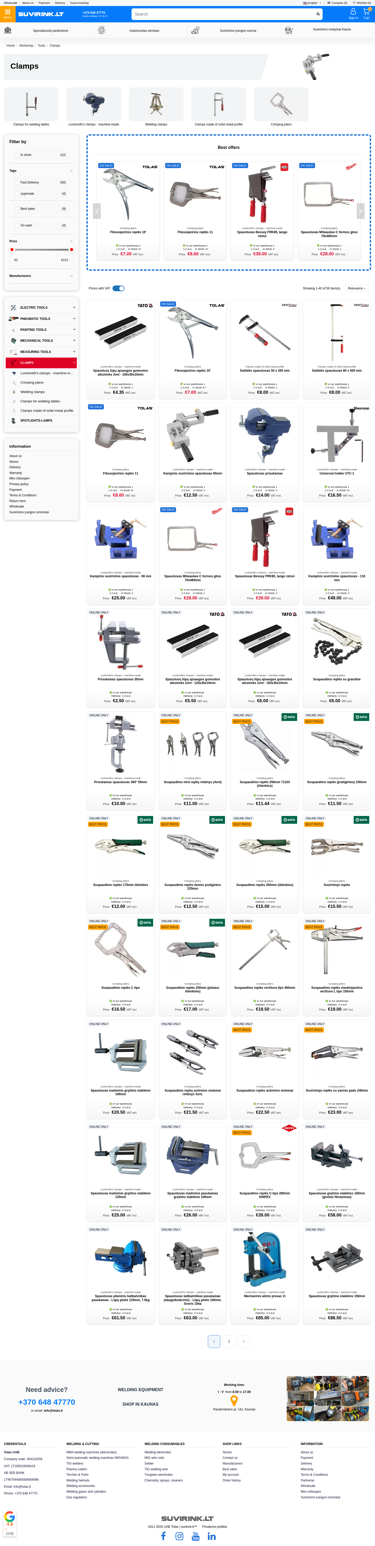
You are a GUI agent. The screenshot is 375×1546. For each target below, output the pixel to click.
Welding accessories (80, 1486)
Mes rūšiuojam (19, 478)
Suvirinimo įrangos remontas (29, 512)
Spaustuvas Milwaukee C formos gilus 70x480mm (329, 234)
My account (231, 1475)
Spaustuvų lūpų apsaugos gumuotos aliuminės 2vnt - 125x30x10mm (192, 681)
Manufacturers (233, 1463)
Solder (149, 1463)
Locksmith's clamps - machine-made (93, 124)
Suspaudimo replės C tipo (120, 988)
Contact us (230, 1458)
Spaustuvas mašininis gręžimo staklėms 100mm (121, 1092)
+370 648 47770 (46, 1402)
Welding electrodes (158, 1452)
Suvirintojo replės (337, 885)
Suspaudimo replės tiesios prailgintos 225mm (193, 886)
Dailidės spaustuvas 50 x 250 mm (265, 370)
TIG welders (74, 1463)
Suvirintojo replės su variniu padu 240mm (337, 1090)
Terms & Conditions (22, 495)
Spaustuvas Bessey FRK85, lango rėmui (262, 234)
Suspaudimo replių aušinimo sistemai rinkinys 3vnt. (193, 1092)
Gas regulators (76, 1497)
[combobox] (227, 14)
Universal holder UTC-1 (337, 473)
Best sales (230, 1469)
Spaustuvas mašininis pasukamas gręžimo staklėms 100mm (192, 1195)
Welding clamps (156, 124)
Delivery (60, 2)
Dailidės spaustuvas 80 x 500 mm (337, 370)
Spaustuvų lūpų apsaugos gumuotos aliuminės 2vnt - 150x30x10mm (264, 681)
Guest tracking (79, 2)
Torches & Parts (77, 1475)
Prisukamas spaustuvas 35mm (120, 679)
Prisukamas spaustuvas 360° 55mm (120, 782)
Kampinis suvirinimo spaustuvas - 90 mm (120, 576)
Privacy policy (18, 484)
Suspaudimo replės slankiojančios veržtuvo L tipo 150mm (336, 989)
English (312, 2)
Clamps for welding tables (31, 124)
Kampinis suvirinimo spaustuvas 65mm (192, 473)
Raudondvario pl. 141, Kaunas (234, 1409)
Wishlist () (361, 2)
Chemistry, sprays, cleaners (164, 1480)
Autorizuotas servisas (144, 31)
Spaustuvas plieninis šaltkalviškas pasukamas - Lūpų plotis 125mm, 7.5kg (121, 1298)
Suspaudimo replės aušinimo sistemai (264, 1090)
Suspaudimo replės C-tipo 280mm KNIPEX (265, 1195)
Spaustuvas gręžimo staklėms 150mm (337, 1296)
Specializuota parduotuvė (50, 31)
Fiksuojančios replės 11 (195, 232)
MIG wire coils (154, 1458)
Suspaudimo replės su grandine (337, 679)
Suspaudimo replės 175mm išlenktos (120, 885)
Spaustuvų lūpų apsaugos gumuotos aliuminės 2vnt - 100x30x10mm (120, 372)
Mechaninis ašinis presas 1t (264, 1296)
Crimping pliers (281, 124)
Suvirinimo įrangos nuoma (238, 31)
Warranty (15, 473)
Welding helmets (78, 1480)
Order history (232, 1480)
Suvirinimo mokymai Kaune (332, 29)
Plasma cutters (76, 1469)
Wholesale (11, 2)
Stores (13, 462)
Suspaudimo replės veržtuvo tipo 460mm (264, 988)
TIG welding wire (156, 1469)
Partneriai (307, 1480)
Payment (45, 2)
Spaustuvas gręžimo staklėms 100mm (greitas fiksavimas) (337, 1195)
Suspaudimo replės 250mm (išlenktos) (264, 885)
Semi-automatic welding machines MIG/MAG (97, 1458)
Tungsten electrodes (159, 1475)
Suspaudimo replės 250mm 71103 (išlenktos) (265, 784)
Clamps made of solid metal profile (219, 124)
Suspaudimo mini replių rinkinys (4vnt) (192, 782)
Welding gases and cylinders (86, 1491)
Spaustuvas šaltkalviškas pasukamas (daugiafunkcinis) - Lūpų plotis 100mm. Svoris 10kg (193, 1300)
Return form (17, 501)
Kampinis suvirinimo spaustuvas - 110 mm (337, 578)
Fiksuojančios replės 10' (128, 232)
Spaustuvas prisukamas (265, 473)
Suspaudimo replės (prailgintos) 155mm (337, 782)
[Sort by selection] (356, 288)
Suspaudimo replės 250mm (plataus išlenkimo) (193, 989)
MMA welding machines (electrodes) (91, 1452)
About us (28, 2)
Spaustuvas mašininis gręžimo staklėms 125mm (121, 1195)
